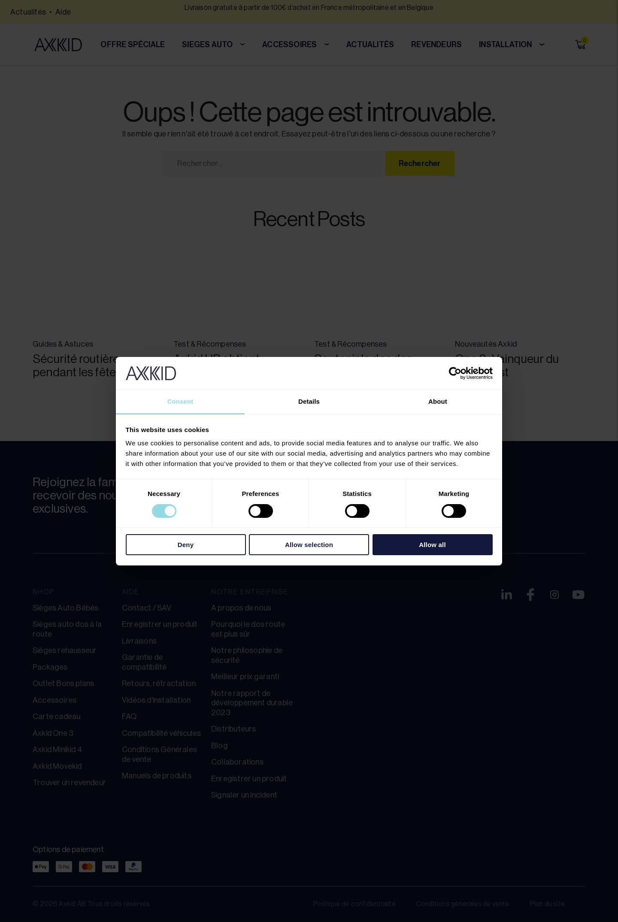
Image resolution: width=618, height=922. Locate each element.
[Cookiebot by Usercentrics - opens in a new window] (455, 373)
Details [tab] (309, 401)
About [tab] (437, 401)
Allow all (432, 544)
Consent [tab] (180, 401)
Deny (186, 544)
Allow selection (309, 544)
